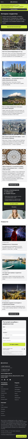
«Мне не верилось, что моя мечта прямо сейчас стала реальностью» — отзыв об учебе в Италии (12, 168)
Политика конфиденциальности (8, 434)
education (6, 373)
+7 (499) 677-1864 (5, 369)
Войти (2, 1)
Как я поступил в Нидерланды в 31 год (12, 51)
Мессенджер (6, 338)
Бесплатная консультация (14, 26)
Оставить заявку (14, 203)
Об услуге (14, 207)
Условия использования (6, 432)
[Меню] (26, 2)
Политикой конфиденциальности (10, 353)
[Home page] (14, 2)
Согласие (21, 353)
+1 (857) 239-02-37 (5, 366)
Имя (4, 327)
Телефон (5, 332)
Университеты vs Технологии (10, 244)
